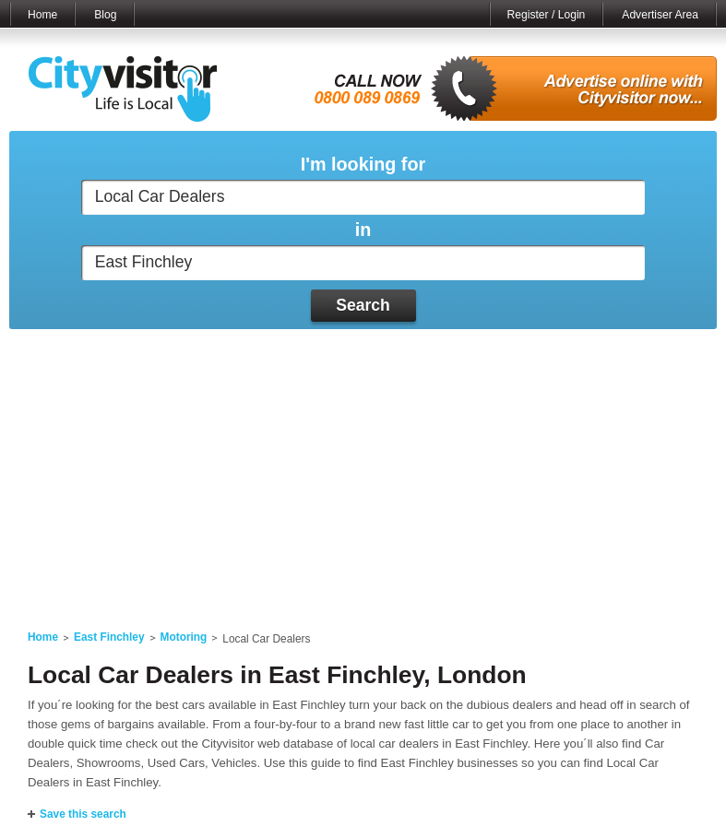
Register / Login (546, 14)
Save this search (83, 814)
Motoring (184, 637)
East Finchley (109, 637)
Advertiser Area (660, 14)
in (363, 230)
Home (42, 14)
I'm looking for (363, 164)
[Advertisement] (363, 468)
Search (363, 305)
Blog (105, 14)
